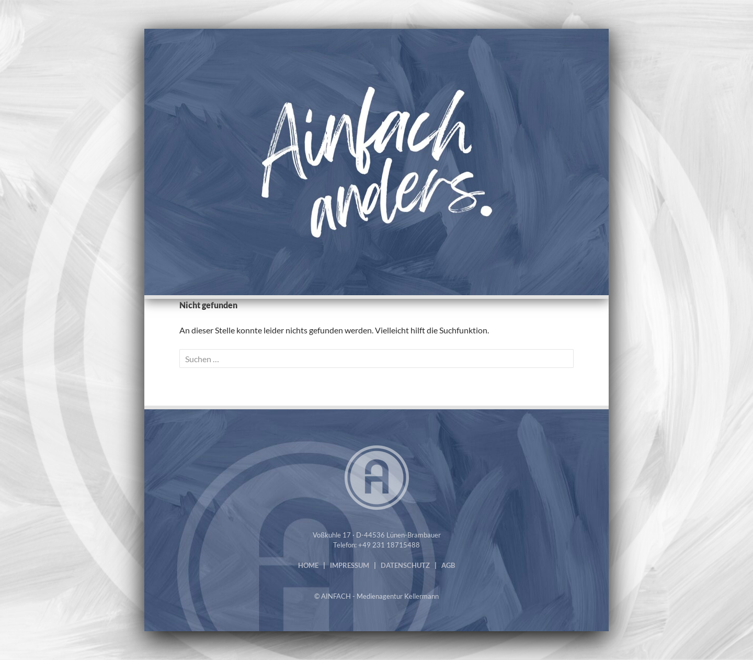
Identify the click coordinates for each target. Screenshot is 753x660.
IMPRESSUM (349, 565)
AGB (448, 565)
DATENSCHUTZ (405, 565)
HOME (308, 565)
